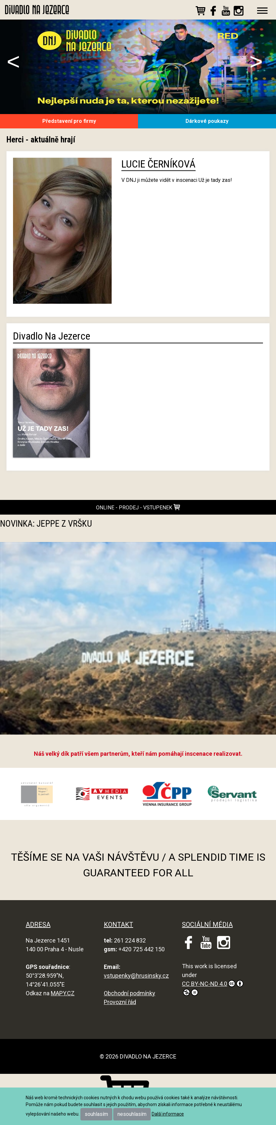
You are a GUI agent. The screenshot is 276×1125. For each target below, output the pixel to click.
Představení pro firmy (69, 121)
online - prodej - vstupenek (138, 507)
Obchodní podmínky (129, 993)
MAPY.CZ (63, 993)
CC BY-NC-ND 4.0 (212, 988)
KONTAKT (118, 924)
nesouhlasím (131, 1114)
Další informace (168, 1114)
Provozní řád (120, 1002)
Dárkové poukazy (207, 121)
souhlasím (96, 1114)
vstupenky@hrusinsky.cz (136, 975)
